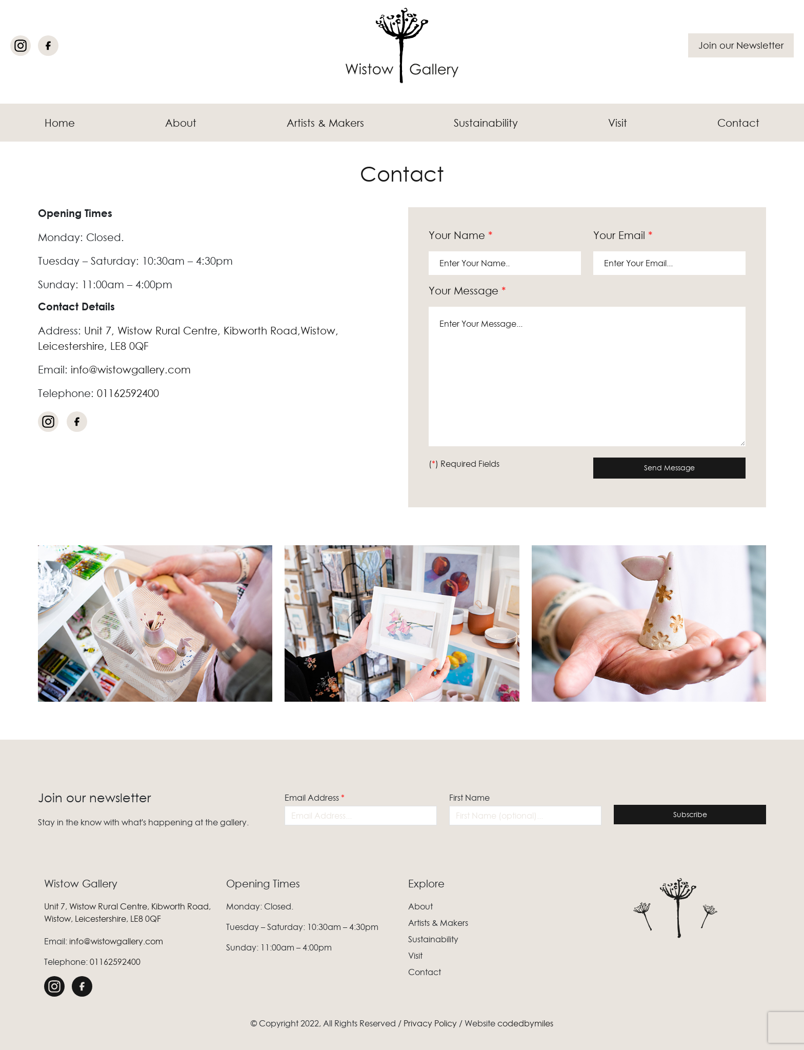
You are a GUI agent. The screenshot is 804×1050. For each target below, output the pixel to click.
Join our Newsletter (740, 45)
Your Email (623, 235)
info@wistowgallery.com (131, 370)
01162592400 (128, 393)
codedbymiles (525, 1023)
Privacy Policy (430, 1023)
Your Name (461, 235)
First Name (469, 797)
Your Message (467, 291)
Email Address (315, 797)
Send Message (669, 468)
